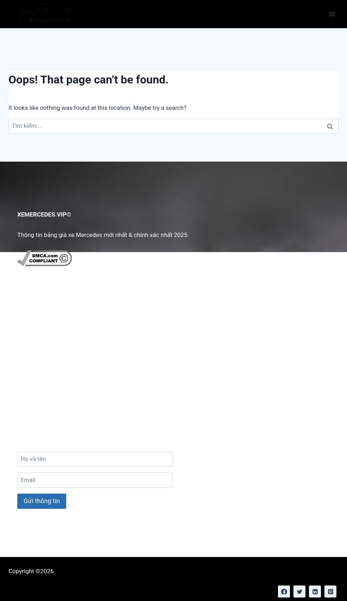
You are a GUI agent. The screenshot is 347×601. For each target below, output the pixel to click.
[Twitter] (299, 591)
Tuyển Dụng (38, 340)
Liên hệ (32, 319)
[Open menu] (332, 13)
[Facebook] (284, 591)
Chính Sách (37, 329)
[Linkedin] (315, 591)
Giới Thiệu (36, 308)
